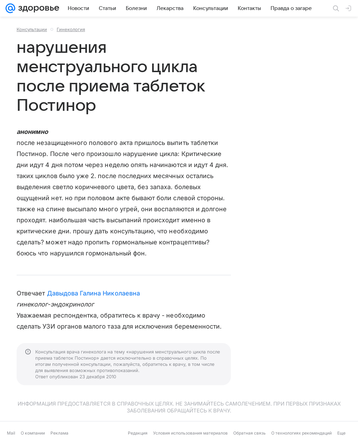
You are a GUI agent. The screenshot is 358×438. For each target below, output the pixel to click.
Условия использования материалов (190, 433)
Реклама (59, 433)
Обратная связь (249, 433)
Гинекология (71, 29)
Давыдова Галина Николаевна (93, 293)
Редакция (138, 433)
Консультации (32, 29)
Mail (11, 433)
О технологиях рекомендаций (301, 433)
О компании (33, 433)
